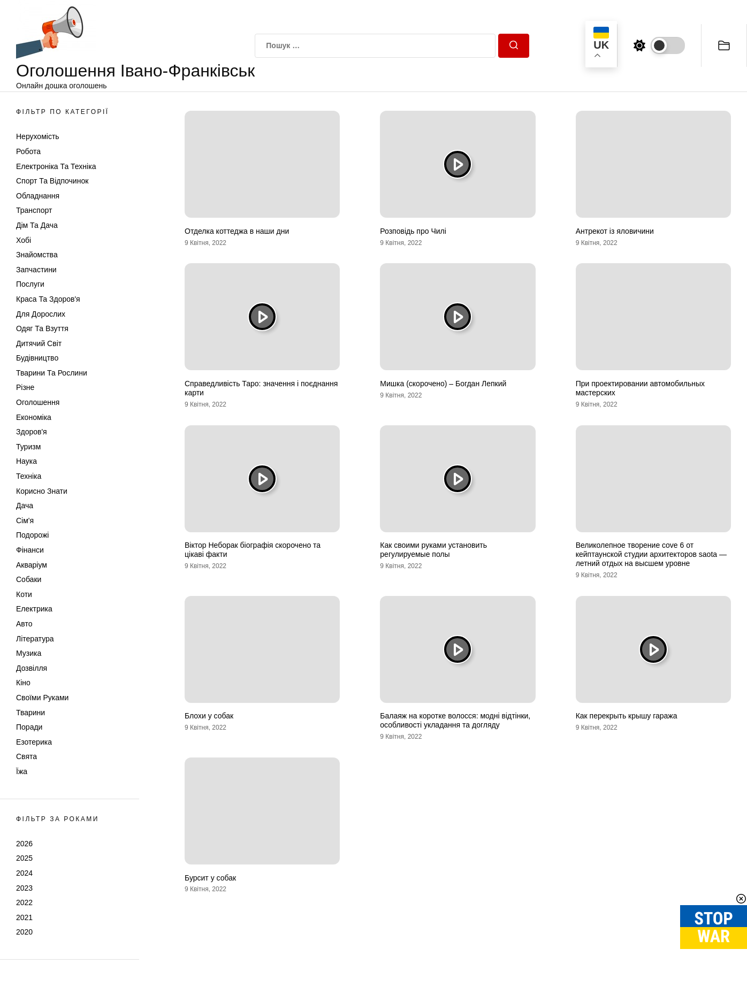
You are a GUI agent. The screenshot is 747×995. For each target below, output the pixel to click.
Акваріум (31, 565)
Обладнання (37, 196)
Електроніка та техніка (56, 166)
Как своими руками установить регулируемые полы (433, 549)
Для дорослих (40, 314)
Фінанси (30, 550)
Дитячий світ (39, 343)
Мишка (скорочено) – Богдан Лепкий (443, 383)
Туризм (28, 446)
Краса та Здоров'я (48, 299)
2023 (24, 888)
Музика (28, 653)
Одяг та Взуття (42, 328)
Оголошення (37, 402)
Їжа (21, 771)
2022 (24, 902)
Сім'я (25, 520)
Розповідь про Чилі (413, 231)
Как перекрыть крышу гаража (626, 715)
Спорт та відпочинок (52, 181)
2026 (24, 843)
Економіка (33, 417)
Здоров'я (31, 431)
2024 (24, 873)
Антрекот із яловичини (615, 231)
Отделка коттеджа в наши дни (237, 231)
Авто (24, 623)
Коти (24, 594)
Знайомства (37, 254)
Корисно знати (41, 491)
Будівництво (37, 358)
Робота (28, 151)
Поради (29, 727)
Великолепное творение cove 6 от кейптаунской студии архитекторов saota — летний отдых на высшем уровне (651, 554)
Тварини (30, 712)
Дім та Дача (37, 225)
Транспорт (34, 210)
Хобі (23, 240)
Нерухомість (37, 136)
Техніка (28, 476)
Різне (25, 387)
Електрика (34, 608)
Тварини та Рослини (51, 373)
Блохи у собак (209, 715)
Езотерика (34, 742)
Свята (26, 756)
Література (35, 638)
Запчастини (36, 269)
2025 (24, 858)
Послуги (30, 284)
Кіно (23, 682)
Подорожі (32, 535)
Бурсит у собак (210, 878)
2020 (24, 932)
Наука (26, 461)
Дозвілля (31, 668)
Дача (24, 505)
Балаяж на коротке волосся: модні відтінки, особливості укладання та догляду (455, 720)
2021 (24, 917)
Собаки (28, 579)
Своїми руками (42, 697)
